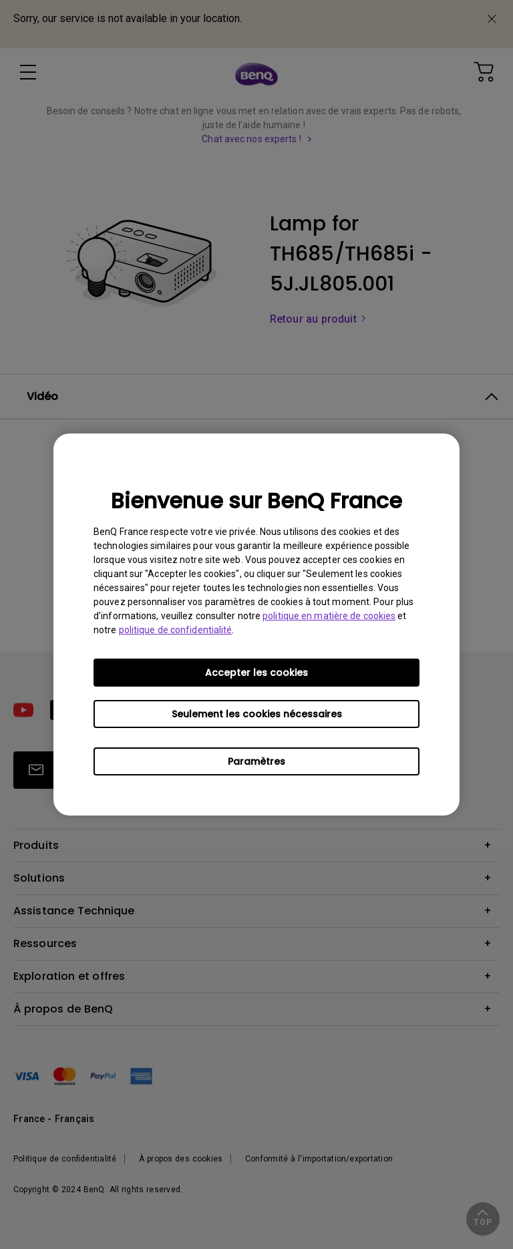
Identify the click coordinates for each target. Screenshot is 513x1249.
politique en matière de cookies (329, 615)
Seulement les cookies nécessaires (257, 714)
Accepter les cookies (256, 672)
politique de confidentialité (175, 629)
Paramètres (256, 761)
